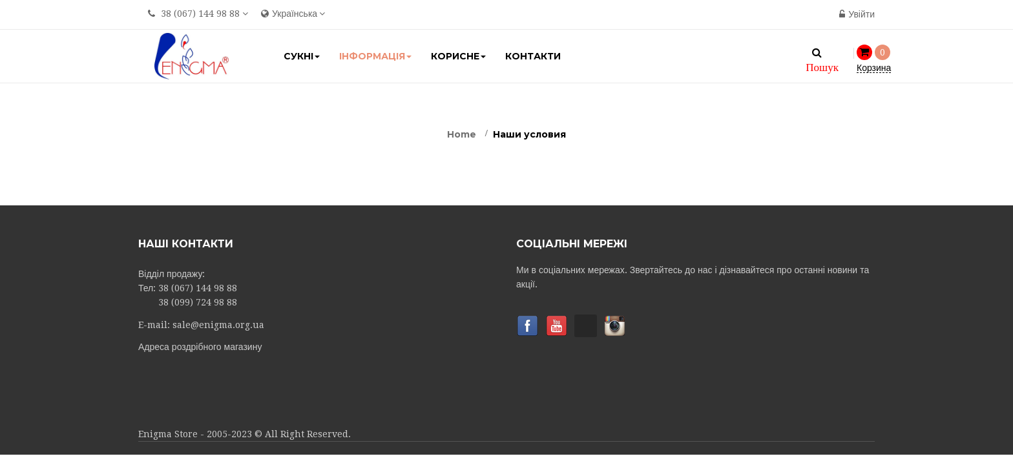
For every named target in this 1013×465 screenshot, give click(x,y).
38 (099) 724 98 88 (197, 302)
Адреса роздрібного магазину (200, 347)
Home (461, 134)
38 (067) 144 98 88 (200, 13)
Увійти (857, 14)
